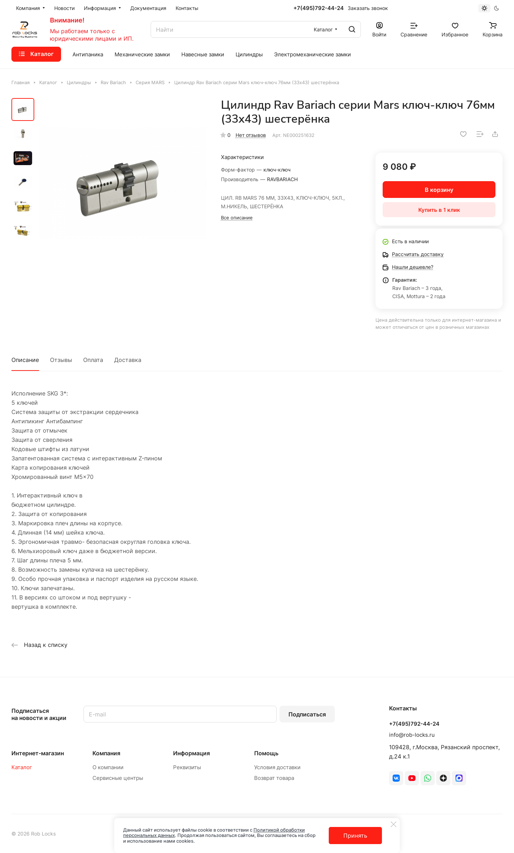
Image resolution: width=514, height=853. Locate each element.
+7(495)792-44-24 (318, 8)
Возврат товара (274, 778)
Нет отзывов (251, 135)
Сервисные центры (117, 778)
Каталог (21, 767)
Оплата (93, 359)
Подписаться (307, 714)
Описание (25, 359)
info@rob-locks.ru (412, 734)
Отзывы (61, 359)
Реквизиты (187, 767)
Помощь (266, 753)
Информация (191, 753)
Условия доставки (277, 767)
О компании (108, 767)
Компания (106, 753)
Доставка (127, 359)
